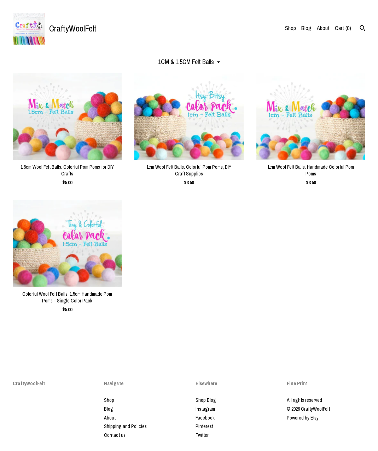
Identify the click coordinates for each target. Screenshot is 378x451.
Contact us (115, 435)
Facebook (205, 418)
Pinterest (204, 426)
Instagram (205, 409)
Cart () (343, 28)
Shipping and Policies (125, 426)
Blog (306, 28)
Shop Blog (206, 400)
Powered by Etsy (303, 418)
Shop (290, 28)
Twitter (202, 435)
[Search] (362, 29)
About (323, 28)
